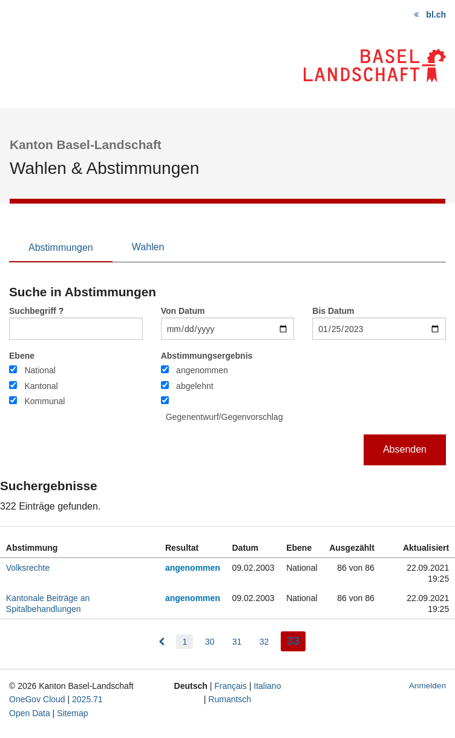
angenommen (202, 370)
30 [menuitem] (210, 642)
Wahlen (148, 247)
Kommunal (44, 401)
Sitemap (72, 713)
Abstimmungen (60, 247)
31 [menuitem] (237, 642)
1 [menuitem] (184, 642)
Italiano (267, 686)
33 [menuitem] (296, 639)
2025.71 (87, 699)
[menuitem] (161, 641)
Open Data (29, 713)
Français (230, 686)
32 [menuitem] (264, 642)
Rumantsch (229, 699)
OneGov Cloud (37, 699)
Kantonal (40, 386)
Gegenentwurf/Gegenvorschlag (224, 417)
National (39, 370)
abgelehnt (195, 386)
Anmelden (427, 685)
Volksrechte (28, 568)
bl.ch (436, 14)
